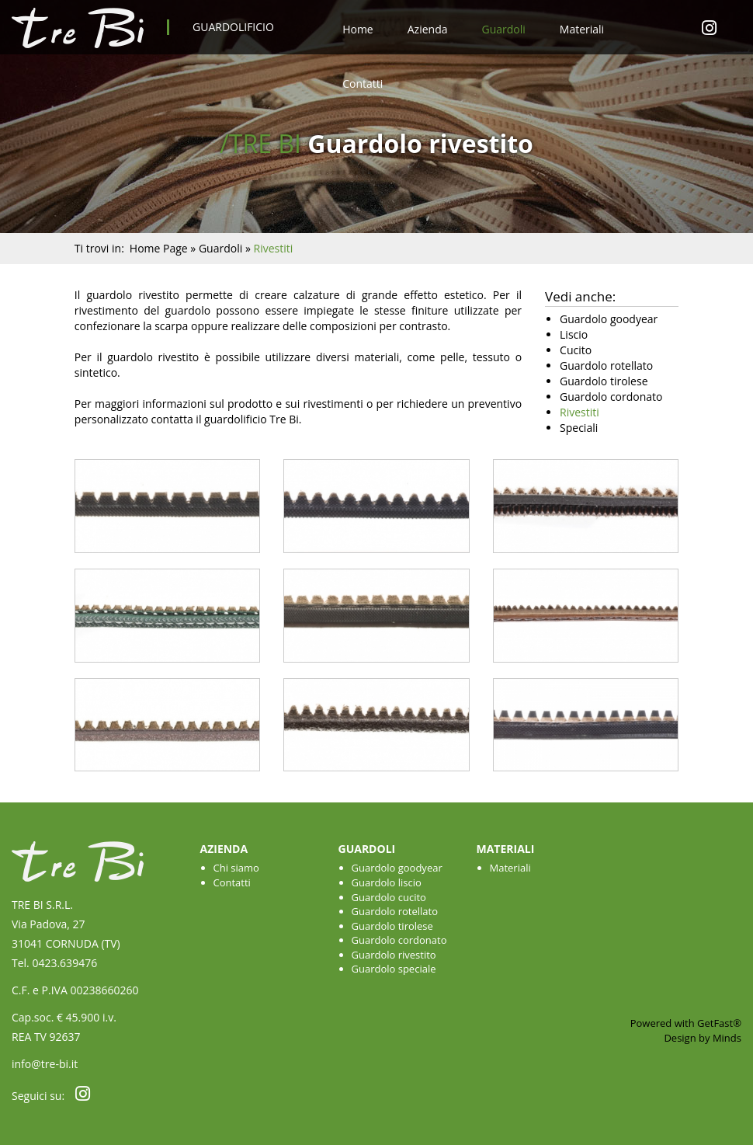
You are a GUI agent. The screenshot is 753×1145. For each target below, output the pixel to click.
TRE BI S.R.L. (42, 904)
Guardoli (503, 29)
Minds (727, 1038)
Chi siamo (236, 868)
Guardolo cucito (389, 897)
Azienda (428, 29)
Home (357, 29)
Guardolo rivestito (394, 955)
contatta (172, 419)
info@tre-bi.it (45, 1063)
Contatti (362, 83)
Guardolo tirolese (392, 926)
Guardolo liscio (387, 882)
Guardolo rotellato (395, 911)
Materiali (582, 29)
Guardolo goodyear (397, 868)
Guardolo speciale (394, 969)
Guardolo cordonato (399, 940)
